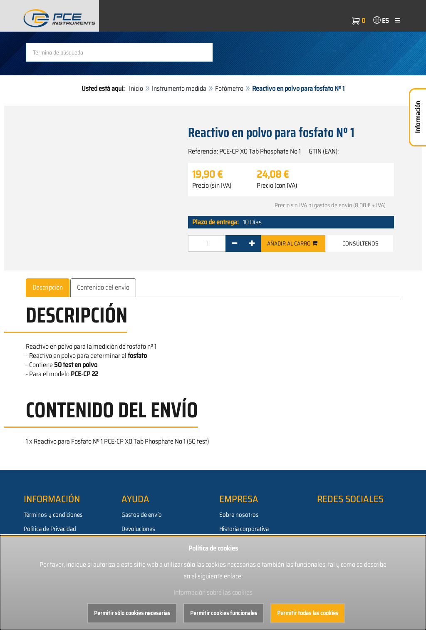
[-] (234, 243)
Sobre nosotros (239, 515)
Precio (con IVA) (277, 185)
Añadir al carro (292, 243)
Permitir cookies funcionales (223, 613)
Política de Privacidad (50, 529)
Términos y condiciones (53, 515)
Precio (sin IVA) (211, 185)
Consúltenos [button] (360, 243)
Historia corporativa (244, 529)
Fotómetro (229, 88)
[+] (252, 243)
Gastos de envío (141, 515)
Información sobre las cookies (213, 592)
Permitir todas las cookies (307, 613)
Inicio (136, 88)
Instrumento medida (179, 88)
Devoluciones (138, 529)
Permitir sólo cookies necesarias (132, 613)
